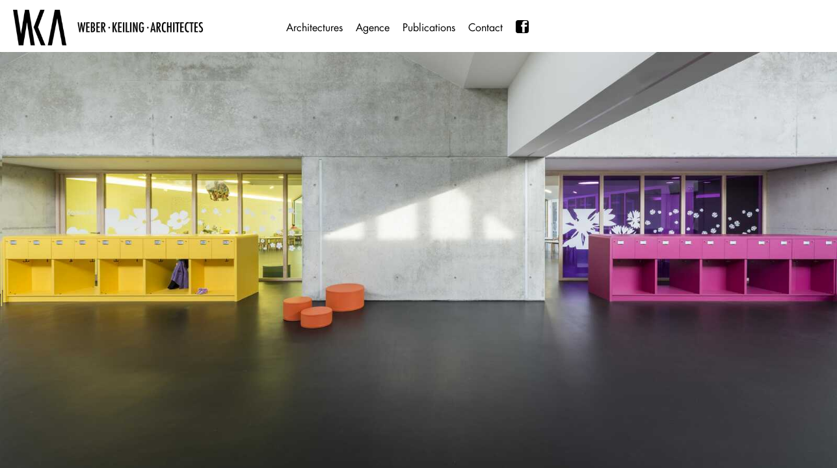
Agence (373, 27)
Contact (485, 27)
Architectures (314, 27)
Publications (429, 27)
